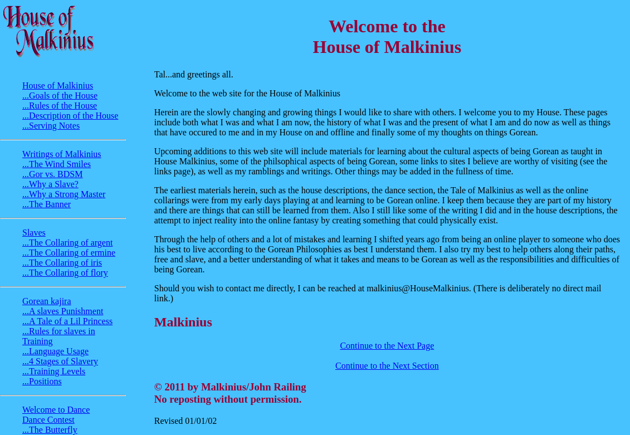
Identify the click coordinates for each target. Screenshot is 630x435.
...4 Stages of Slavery (60, 361)
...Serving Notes (51, 125)
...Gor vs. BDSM (52, 174)
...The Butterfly (49, 429)
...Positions (42, 381)
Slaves (34, 232)
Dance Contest (48, 419)
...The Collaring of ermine (68, 252)
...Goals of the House (59, 95)
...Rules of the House (59, 105)
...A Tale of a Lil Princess (67, 321)
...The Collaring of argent (67, 242)
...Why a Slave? (50, 184)
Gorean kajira (46, 301)
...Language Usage (55, 351)
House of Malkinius (57, 85)
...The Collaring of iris (62, 262)
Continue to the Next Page (387, 345)
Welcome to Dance (56, 409)
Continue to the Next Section (387, 365)
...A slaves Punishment (62, 311)
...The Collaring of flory (65, 272)
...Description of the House (70, 115)
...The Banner (46, 204)
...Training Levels (53, 371)
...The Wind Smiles (56, 164)
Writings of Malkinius (61, 154)
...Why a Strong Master (63, 194)
